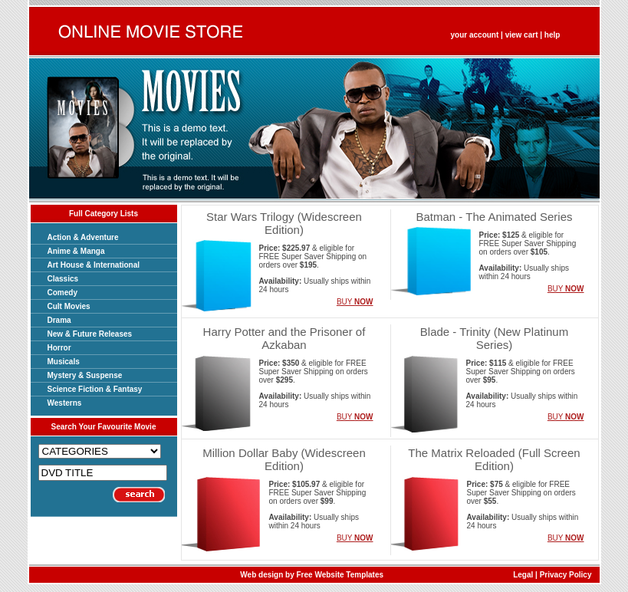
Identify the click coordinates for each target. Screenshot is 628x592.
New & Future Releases (90, 334)
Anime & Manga (76, 251)
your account (475, 35)
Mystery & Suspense (85, 375)
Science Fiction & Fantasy (95, 389)
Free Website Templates (340, 575)
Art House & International (94, 265)
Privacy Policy (566, 575)
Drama (59, 320)
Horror (59, 348)
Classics (63, 279)
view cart (521, 35)
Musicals (64, 361)
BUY (355, 302)
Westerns (65, 403)
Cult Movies (69, 306)
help (552, 35)
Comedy (62, 292)
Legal (523, 575)
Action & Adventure (83, 237)
